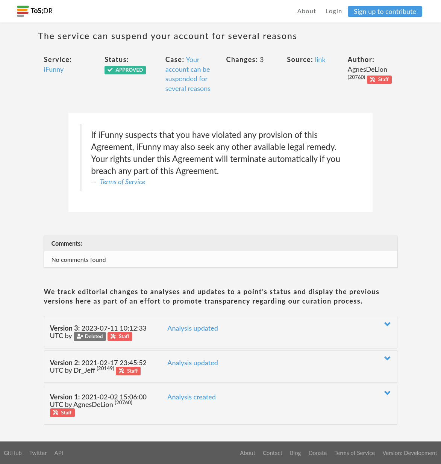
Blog (295, 452)
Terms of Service (122, 181)
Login (334, 10)
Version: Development (409, 452)
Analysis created (191, 397)
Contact (272, 452)
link (320, 59)
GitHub (13, 452)
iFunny (54, 69)
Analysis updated (192, 328)
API (58, 452)
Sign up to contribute (385, 11)
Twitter (38, 452)
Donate (317, 452)
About (307, 10)
